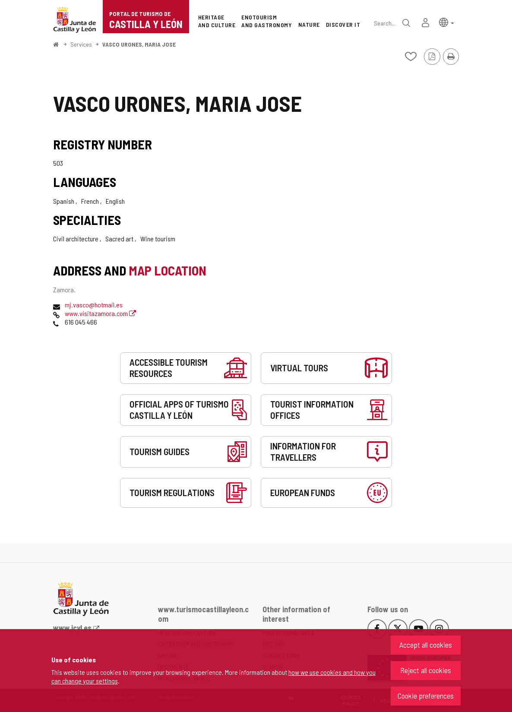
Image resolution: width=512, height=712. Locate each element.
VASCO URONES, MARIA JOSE (139, 44)
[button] (446, 21)
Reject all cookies (425, 670)
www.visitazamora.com (100, 313)
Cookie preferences (426, 695)
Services (81, 44)
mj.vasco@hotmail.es (94, 305)
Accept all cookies (425, 644)
